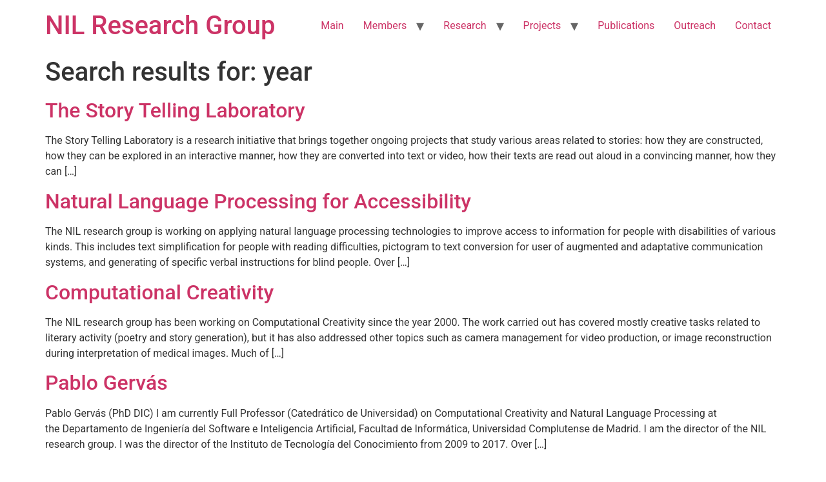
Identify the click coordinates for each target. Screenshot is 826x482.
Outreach (695, 25)
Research (464, 25)
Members (385, 25)
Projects (542, 25)
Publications (626, 25)
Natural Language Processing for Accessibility (258, 201)
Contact (753, 25)
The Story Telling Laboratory (175, 110)
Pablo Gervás (106, 382)
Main (332, 25)
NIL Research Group (160, 25)
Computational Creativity (159, 292)
